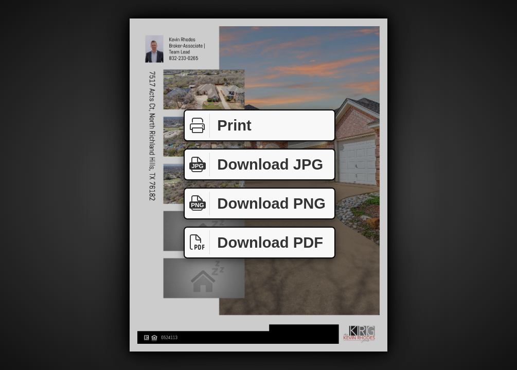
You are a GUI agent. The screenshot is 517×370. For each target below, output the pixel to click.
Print (218, 126)
